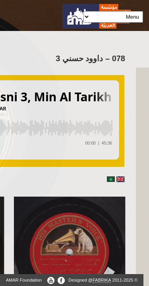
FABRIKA (102, 280)
